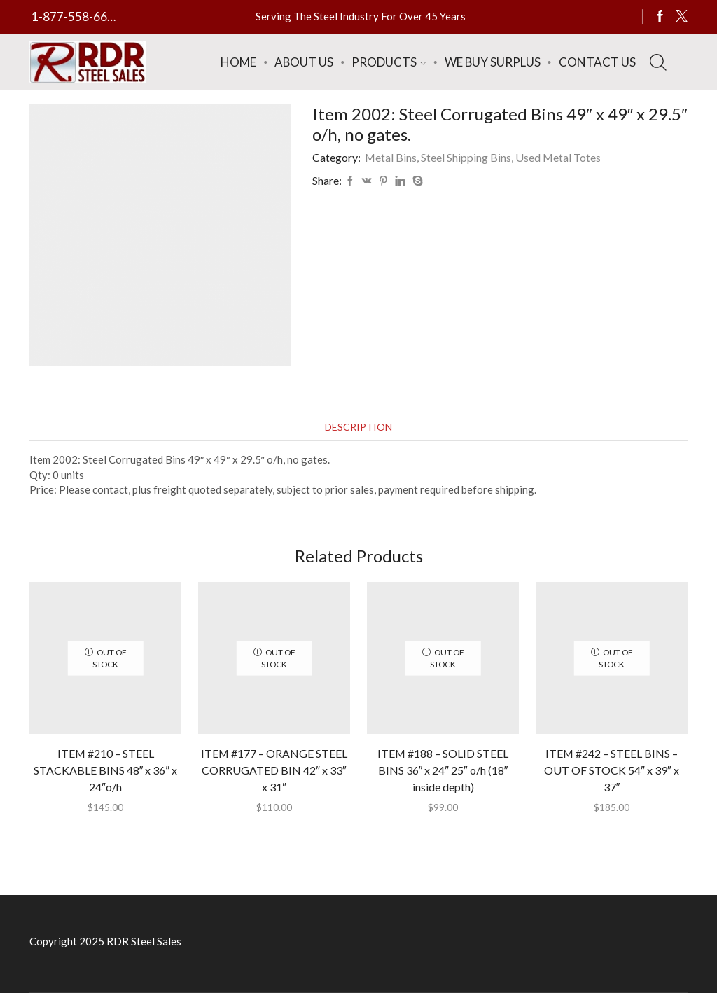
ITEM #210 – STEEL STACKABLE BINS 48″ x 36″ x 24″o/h (105, 770)
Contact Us (597, 62)
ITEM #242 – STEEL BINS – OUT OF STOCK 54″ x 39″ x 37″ (611, 770)
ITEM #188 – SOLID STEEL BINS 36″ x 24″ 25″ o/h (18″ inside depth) (442, 770)
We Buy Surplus (493, 62)
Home (238, 62)
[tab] (358, 426)
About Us (303, 62)
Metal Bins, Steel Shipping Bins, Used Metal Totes (483, 157)
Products (388, 62)
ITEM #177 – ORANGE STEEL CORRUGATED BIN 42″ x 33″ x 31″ (274, 770)
